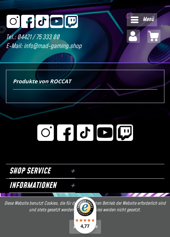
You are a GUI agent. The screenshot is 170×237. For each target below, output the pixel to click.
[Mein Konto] (133, 36)
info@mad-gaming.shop (53, 46)
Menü (142, 18)
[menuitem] (142, 19)
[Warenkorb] (153, 36)
